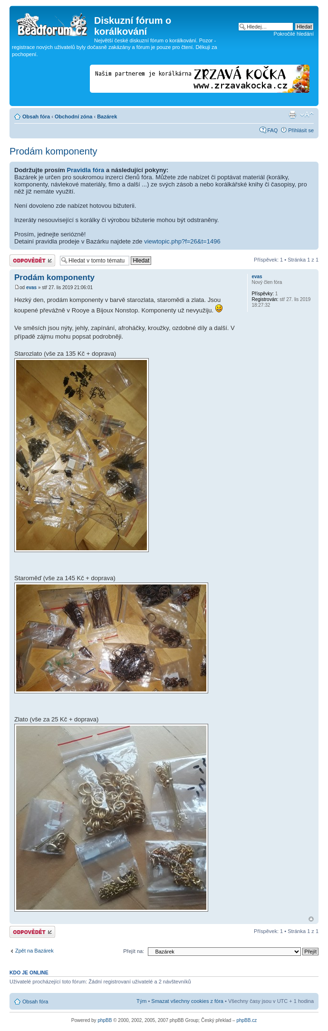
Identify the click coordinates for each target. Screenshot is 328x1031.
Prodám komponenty (53, 151)
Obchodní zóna (73, 116)
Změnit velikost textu (307, 114)
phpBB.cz (246, 1020)
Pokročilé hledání (294, 34)
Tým (141, 1001)
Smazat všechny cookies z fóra (187, 1001)
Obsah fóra (36, 116)
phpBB (104, 1020)
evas (31, 287)
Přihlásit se (301, 130)
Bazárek (107, 116)
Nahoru (311, 919)
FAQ (272, 130)
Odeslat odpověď (32, 260)
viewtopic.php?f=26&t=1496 (182, 241)
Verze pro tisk (292, 114)
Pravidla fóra (86, 170)
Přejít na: (133, 951)
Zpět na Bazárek (34, 950)
